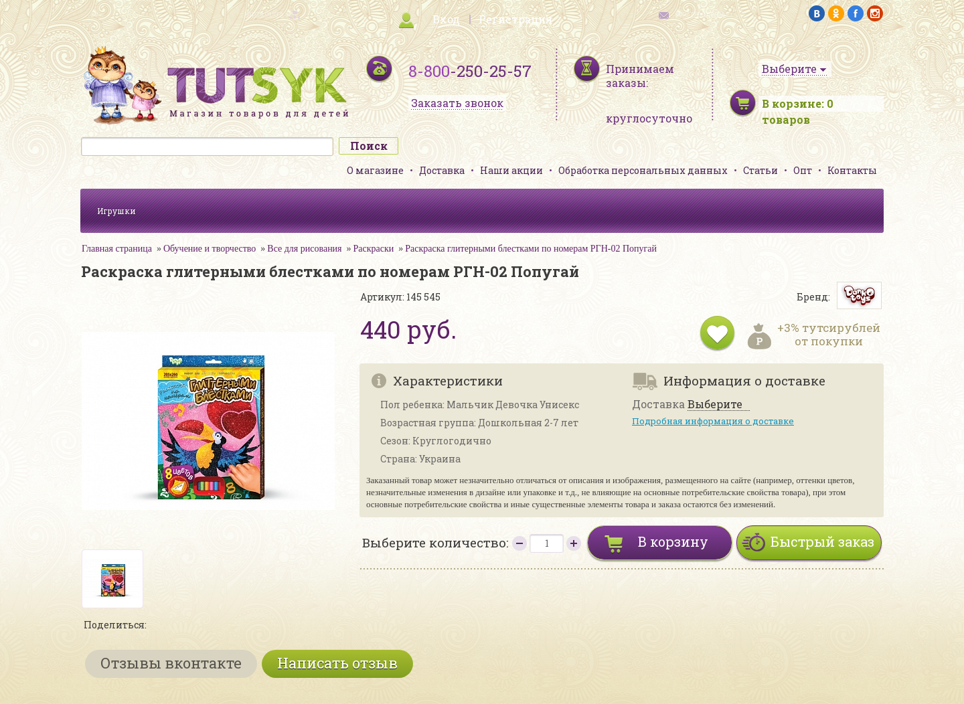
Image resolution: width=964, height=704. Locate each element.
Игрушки (116, 210)
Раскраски (373, 249)
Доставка (442, 170)
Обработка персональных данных (643, 170)
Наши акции (511, 170)
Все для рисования (304, 249)
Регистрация (515, 19)
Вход (446, 19)
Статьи (760, 170)
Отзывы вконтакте (171, 663)
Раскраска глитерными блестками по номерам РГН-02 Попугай (531, 249)
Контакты (852, 170)
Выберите (715, 404)
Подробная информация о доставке (713, 421)
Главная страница (117, 249)
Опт (802, 170)
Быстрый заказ (822, 541)
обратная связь (700, 13)
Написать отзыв (337, 663)
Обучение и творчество (209, 249)
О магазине (375, 170)
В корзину (673, 541)
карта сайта (263, 13)
